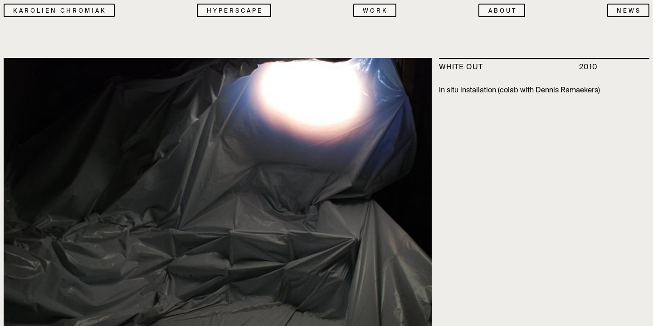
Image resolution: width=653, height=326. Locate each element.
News (629, 10)
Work (375, 10)
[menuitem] (230, 10)
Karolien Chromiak (60, 10)
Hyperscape (235, 10)
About (502, 10)
